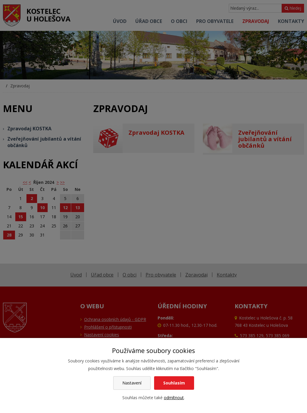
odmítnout (174, 397)
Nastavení (131, 383)
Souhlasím (174, 383)
